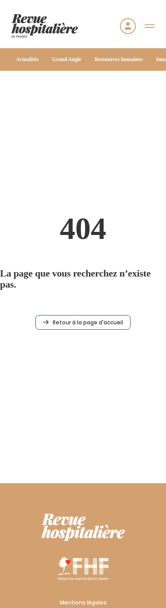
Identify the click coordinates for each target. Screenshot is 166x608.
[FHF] (83, 568)
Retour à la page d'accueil (83, 322)
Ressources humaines (119, 59)
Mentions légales (83, 602)
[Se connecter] (128, 26)
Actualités (27, 59)
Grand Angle (66, 59)
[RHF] (83, 527)
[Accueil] (45, 26)
